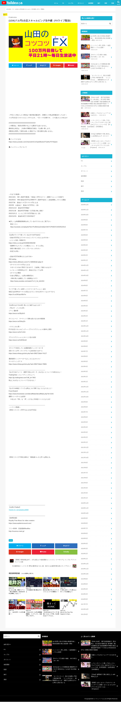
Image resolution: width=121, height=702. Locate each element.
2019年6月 (84, 579)
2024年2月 (84, 313)
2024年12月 (84, 263)
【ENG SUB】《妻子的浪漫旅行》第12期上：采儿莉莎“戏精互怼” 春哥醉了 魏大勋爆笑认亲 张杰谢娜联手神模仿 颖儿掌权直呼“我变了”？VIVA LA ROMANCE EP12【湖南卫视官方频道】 (95, 102)
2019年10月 (84, 569)
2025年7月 (84, 228)
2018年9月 (84, 594)
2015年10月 (84, 604)
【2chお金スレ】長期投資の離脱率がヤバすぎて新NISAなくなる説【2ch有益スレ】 (95, 67)
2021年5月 (84, 479)
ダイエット (81, 3)
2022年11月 (84, 389)
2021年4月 (84, 484)
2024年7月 (84, 288)
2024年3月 (84, 308)
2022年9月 (84, 399)
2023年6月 (84, 354)
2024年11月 (84, 268)
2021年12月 (84, 444)
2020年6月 (84, 529)
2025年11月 (84, 208)
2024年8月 (84, 283)
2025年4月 (84, 243)
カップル (70, 3)
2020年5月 (84, 534)
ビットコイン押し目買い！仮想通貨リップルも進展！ (95, 47)
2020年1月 (84, 554)
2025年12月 (84, 203)
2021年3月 (84, 489)
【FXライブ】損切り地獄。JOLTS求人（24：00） (94, 56)
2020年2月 (84, 549)
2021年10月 (84, 454)
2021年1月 (84, 494)
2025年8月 (84, 223)
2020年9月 (84, 514)
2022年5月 (84, 419)
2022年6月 (84, 414)
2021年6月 (84, 474)
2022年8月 (84, 404)
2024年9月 (84, 278)
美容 (106, 3)
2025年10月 (84, 213)
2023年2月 (84, 374)
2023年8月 (84, 344)
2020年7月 (84, 524)
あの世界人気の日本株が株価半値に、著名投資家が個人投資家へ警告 (95, 38)
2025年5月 (84, 238)
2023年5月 (84, 359)
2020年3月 (84, 544)
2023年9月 (84, 339)
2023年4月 (84, 364)
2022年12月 (84, 384)
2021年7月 (84, 469)
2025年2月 (84, 253)
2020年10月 (84, 509)
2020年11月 (84, 504)
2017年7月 (84, 599)
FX (63, 3)
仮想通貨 (90, 3)
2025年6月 (84, 233)
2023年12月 (84, 323)
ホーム (56, 3)
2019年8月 (84, 574)
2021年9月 (84, 459)
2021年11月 (84, 449)
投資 (112, 3)
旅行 (99, 3)
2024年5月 (84, 298)
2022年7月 (84, 409)
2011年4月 (84, 609)
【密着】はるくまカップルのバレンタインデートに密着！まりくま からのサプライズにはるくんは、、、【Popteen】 (95, 143)
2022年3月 (84, 429)
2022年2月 (84, 434)
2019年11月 (84, 564)
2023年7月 (84, 348)
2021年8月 (84, 464)
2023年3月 (84, 369)
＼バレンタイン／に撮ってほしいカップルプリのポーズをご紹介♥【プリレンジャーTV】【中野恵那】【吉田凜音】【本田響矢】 (95, 124)
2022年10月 (84, 394)
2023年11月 (84, 328)
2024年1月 (84, 318)
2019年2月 (84, 589)
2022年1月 (84, 439)
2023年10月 (84, 334)
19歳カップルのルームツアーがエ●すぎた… (96, 113)
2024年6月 (84, 293)
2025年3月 (84, 248)
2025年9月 (84, 218)
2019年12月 (84, 559)
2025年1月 (84, 258)
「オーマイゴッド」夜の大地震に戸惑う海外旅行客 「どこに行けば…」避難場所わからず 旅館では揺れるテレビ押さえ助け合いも (95, 79)
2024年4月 (84, 303)
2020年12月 (84, 499)
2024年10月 (84, 273)
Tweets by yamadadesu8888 (19, 510)
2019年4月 (84, 584)
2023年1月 (84, 379)
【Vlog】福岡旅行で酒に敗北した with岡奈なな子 (95, 134)
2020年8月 (84, 519)
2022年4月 (84, 424)
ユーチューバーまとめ (100, 699)
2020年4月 (84, 539)
